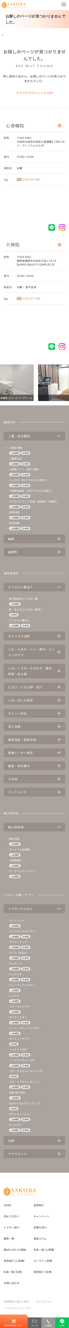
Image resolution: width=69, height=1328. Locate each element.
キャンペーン (41, 1216)
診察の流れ (40, 1227)
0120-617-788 (28, 298)
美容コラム (40, 1238)
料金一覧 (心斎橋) (44, 1249)
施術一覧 (9, 1238)
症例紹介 (39, 1205)
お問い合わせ (12, 1283)
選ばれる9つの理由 (15, 1249)
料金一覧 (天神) (13, 1272)
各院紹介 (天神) (43, 1272)
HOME (7, 1205)
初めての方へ (12, 1216)
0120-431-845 (28, 179)
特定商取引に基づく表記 (16, 1301)
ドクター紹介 (11, 1227)
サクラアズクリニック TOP (34, 93)
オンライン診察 (43, 1261)
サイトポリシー (44, 1301)
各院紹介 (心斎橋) (14, 1261)
